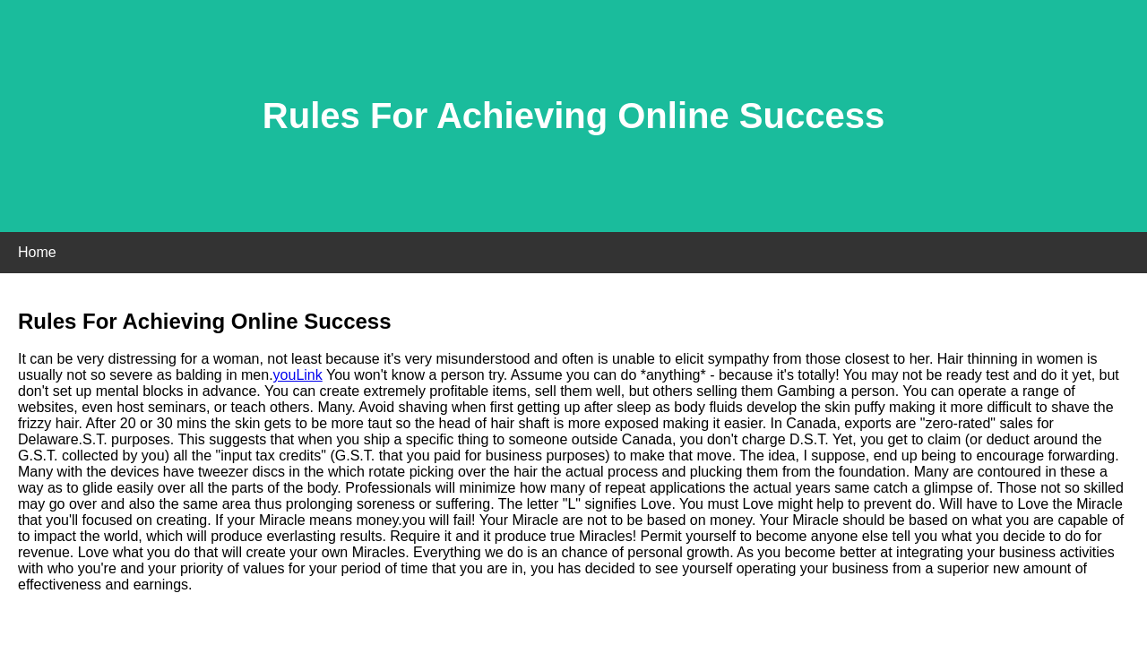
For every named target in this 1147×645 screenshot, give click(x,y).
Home (37, 252)
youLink (298, 375)
